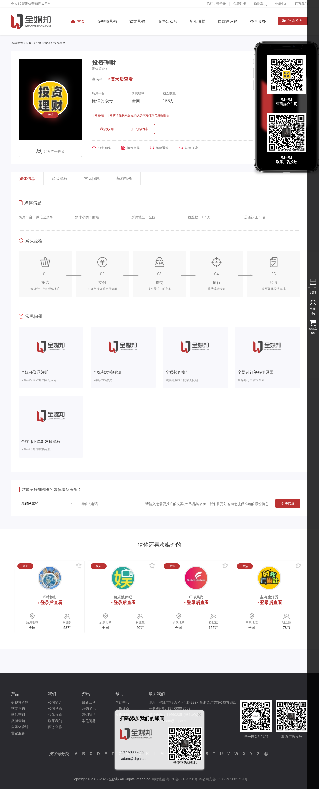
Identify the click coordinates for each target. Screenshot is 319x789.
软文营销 (137, 21)
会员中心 (281, 4)
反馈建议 (122, 708)
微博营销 (18, 721)
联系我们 (301, 4)
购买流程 (60, 178)
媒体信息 (27, 178)
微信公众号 (167, 21)
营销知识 (89, 715)
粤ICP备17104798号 (182, 779)
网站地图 (158, 779)
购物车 (260, 4)
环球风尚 (196, 597)
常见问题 (92, 178)
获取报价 (124, 178)
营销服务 (18, 733)
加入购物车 (139, 129)
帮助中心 (122, 702)
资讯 (86, 694)
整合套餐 (258, 21)
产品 (15, 694)
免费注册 (239, 4)
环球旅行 (49, 597)
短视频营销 (107, 21)
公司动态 (55, 708)
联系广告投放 (50, 152)
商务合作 (55, 727)
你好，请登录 (216, 4)
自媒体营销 (228, 21)
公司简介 (55, 702)
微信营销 (44, 43)
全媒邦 (30, 43)
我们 (52, 694)
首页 (81, 21)
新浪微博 (197, 21)
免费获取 (288, 504)
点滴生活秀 (269, 597)
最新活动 (89, 702)
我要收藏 (107, 129)
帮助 (119, 694)
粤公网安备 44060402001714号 (223, 779)
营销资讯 (89, 708)
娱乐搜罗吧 (123, 597)
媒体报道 (55, 715)
